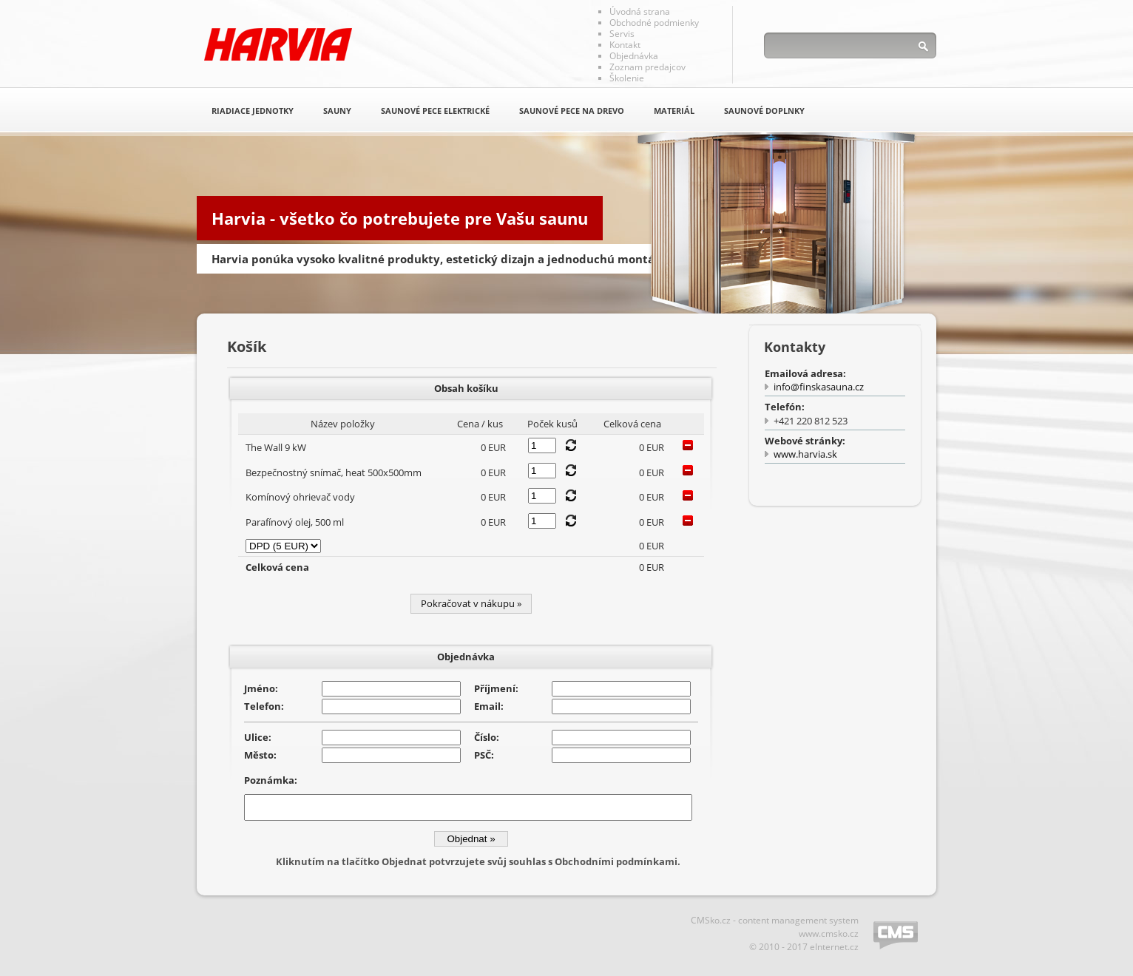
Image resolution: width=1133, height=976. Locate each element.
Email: (489, 706)
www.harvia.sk (805, 454)
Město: (260, 755)
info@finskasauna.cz (819, 386)
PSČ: (484, 755)
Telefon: (264, 706)
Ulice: (257, 737)
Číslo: (486, 737)
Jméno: (261, 688)
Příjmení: (496, 688)
